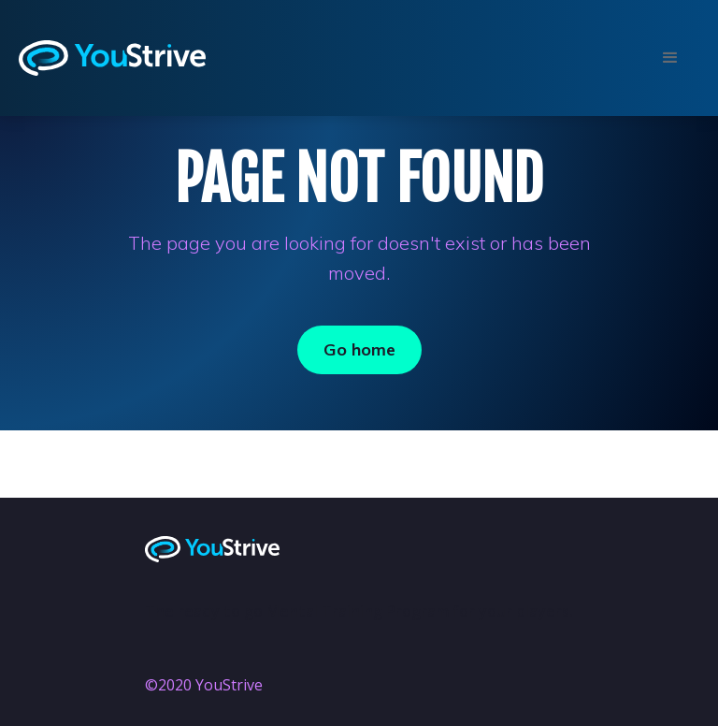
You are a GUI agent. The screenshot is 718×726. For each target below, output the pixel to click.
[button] (669, 58)
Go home (359, 349)
